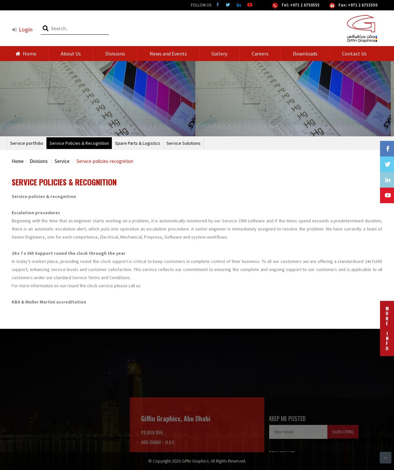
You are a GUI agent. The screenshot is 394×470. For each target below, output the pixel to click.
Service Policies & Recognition (79, 143)
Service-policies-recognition (104, 161)
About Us (71, 53)
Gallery (219, 53)
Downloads (305, 53)
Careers (260, 53)
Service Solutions (183, 143)
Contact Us (354, 53)
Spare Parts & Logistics (137, 143)
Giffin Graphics (195, 461)
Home (26, 53)
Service (62, 161)
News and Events (168, 53)
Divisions (115, 53)
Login (22, 29)
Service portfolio (26, 143)
